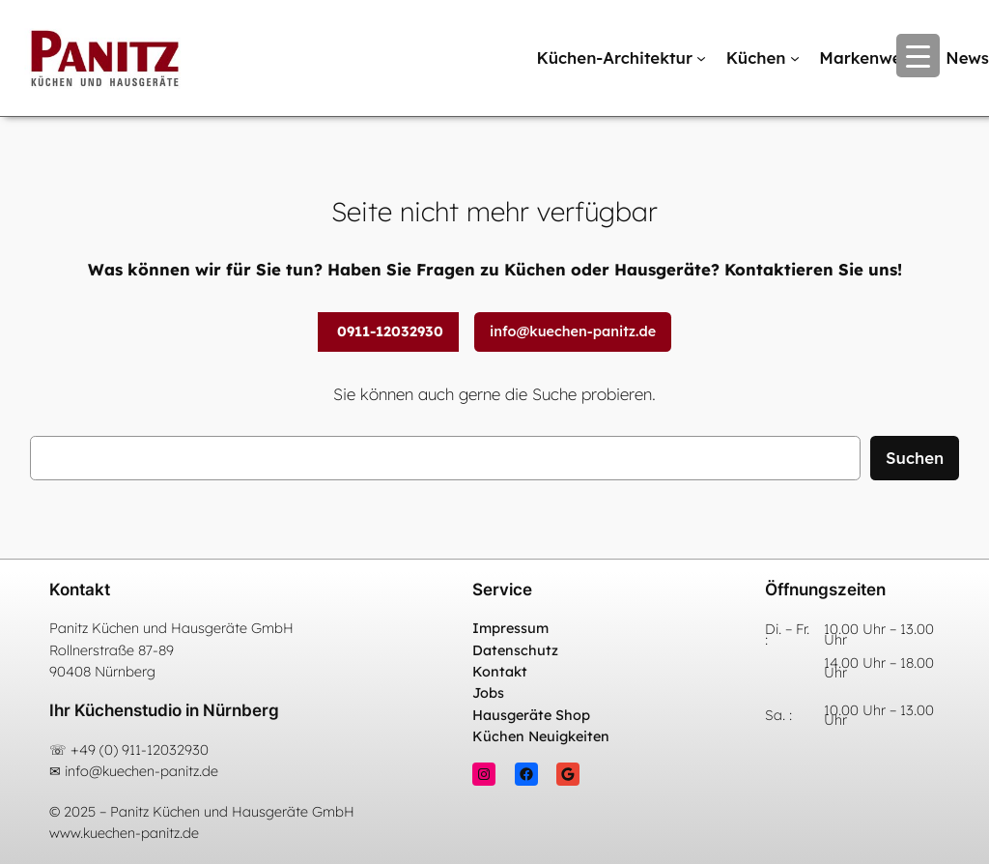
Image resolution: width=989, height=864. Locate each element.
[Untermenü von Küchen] (795, 58)
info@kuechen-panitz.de (573, 331)
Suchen (915, 457)
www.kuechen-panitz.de (124, 833)
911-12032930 (165, 750)
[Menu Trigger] (918, 55)
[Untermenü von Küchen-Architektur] (701, 58)
